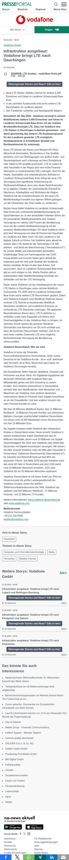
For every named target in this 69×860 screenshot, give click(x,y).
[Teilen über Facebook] (6, 857)
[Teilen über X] (17, 857)
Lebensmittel (12, 791)
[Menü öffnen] (64, 4)
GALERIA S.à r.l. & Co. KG (19, 743)
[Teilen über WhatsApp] (28, 857)
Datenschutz (10, 849)
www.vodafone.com (19, 503)
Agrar (8, 796)
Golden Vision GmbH (16, 748)
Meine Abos (60, 9)
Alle (63, 572)
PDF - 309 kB (36, 75)
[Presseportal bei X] (23, 834)
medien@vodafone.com (16, 519)
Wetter (8, 802)
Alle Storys (17, 29)
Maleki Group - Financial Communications (27, 727)
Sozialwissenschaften (16, 775)
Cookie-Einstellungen (15, 853)
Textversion (10, 845)
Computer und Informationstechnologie (24, 552)
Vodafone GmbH (12, 45)
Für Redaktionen (42, 838)
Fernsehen (9, 558)
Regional (41, 9)
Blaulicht (23, 9)
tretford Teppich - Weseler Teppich (23, 732)
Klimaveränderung (14, 786)
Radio (52, 552)
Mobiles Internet (27, 558)
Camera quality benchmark (19, 738)
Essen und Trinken (15, 780)
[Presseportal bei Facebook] (19, 834)
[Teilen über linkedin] (52, 857)
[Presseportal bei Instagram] (28, 833)
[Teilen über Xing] (40, 857)
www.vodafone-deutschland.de (44, 499)
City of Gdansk (13, 722)
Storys (6, 9)
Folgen (52, 29)
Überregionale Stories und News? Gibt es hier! (34, 84)
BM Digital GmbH (14, 759)
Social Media (41, 853)
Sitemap (38, 849)
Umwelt (9, 770)
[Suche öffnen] (56, 4)
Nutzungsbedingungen (46, 842)
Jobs (36, 845)
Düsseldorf (9, 539)
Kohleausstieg (12, 764)
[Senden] (63, 857)
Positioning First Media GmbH (21, 754)
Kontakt (8, 842)
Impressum (10, 838)
